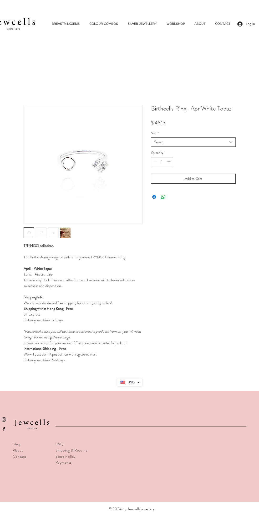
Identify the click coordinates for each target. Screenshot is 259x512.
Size (155, 133)
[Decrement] (155, 161)
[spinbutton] (162, 161)
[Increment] (169, 161)
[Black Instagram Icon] (4, 419)
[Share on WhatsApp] (163, 197)
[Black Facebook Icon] (4, 429)
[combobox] (193, 142)
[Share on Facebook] (154, 197)
